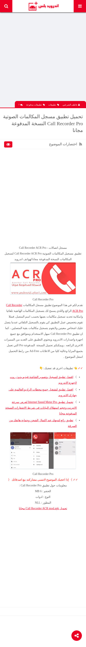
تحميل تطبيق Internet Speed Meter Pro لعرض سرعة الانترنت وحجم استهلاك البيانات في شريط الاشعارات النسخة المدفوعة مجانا (41, 408)
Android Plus (43, 6)
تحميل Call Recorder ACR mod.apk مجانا (43, 508)
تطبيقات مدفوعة (35, 104)
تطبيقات (53, 104)
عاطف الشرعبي (71, 104)
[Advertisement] (43, 58)
